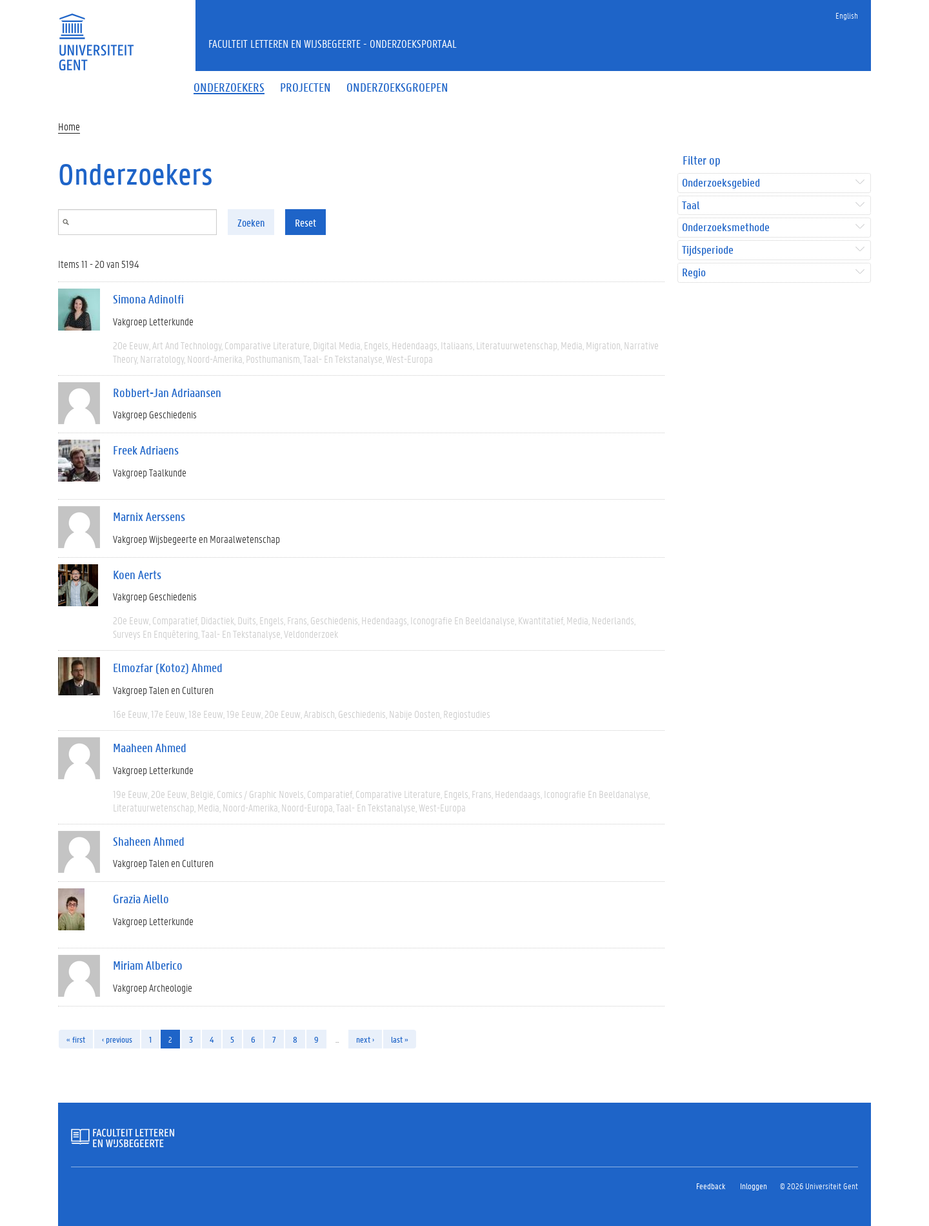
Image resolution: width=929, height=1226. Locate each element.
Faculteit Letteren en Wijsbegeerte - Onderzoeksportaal (332, 43)
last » (399, 1039)
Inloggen (753, 1185)
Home (69, 126)
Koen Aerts (137, 574)
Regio (694, 273)
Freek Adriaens (146, 450)
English (846, 15)
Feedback (710, 1185)
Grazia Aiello (141, 898)
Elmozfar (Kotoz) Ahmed (168, 667)
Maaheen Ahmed (149, 747)
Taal (690, 205)
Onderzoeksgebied (721, 183)
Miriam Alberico (148, 965)
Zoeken (251, 222)
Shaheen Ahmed (149, 841)
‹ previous (117, 1039)
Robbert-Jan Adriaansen (167, 392)
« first (75, 1039)
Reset (305, 222)
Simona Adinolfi (148, 299)
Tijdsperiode (708, 250)
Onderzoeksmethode (726, 227)
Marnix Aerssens (149, 516)
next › (365, 1039)
